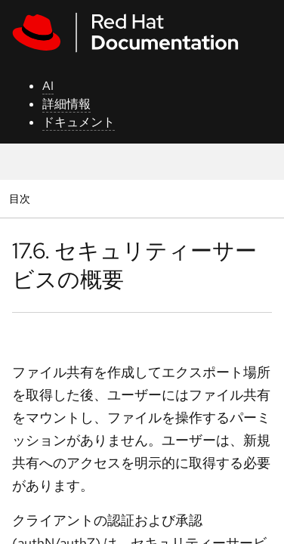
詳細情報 (66, 104)
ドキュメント (78, 122)
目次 (21, 198)
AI (48, 86)
